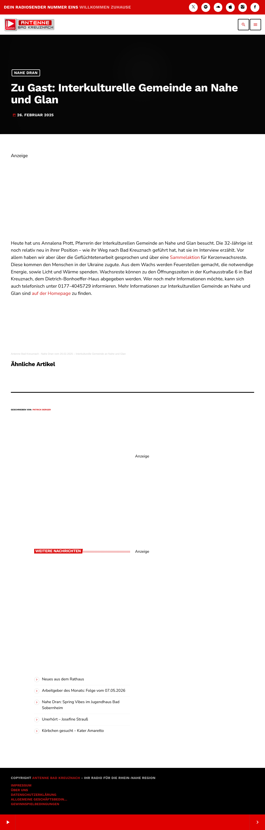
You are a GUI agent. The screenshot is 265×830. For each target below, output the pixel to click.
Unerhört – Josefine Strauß (65, 719)
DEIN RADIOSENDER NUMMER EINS (67, 7)
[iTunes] (230, 7)
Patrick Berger (42, 410)
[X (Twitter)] (193, 7)
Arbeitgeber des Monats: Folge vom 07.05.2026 (83, 690)
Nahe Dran (26, 73)
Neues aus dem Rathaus (63, 679)
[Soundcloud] (218, 7)
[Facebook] (255, 7)
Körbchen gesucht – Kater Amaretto (73, 730)
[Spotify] (205, 7)
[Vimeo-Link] (29, 25)
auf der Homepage (51, 293)
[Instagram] (242, 7)
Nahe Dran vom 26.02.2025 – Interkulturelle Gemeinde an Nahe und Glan (83, 354)
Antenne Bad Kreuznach (25, 354)
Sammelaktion (185, 257)
